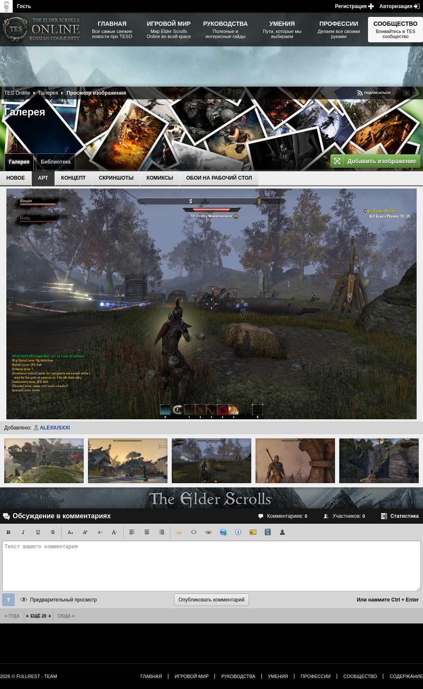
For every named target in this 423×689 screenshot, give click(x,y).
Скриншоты (116, 178)
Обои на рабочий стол (219, 178)
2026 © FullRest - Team (28, 676)
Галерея (19, 162)
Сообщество (360, 676)
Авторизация (395, 6)
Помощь (8, 599)
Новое (15, 178)
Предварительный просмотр (63, 600)
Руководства (238, 676)
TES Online (17, 93)
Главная (151, 676)
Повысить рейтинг (406, 93)
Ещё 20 (38, 616)
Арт (43, 178)
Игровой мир (192, 676)
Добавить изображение (381, 161)
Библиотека (55, 162)
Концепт (73, 178)
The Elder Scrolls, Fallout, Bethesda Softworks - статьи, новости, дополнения (42, 29)
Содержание (406, 676)
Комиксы (159, 178)
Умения (278, 676)
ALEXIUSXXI (55, 428)
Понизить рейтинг (415, 93)
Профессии (316, 676)
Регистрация (351, 6)
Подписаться (377, 93)
